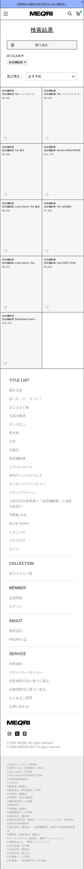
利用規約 (15, 664)
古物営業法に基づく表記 (27, 689)
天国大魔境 (17, 416)
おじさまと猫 (19, 407)
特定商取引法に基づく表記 (29, 681)
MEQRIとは (18, 639)
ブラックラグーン (22, 492)
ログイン (15, 606)
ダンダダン (17, 424)
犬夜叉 (14, 450)
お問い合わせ (19, 706)
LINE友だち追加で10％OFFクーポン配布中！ (42, 4)
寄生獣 (14, 433)
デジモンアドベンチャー (27, 484)
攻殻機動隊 (16, 62)
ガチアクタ (17, 540)
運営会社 (15, 631)
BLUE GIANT (19, 523)
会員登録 (15, 598)
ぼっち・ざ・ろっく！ (25, 399)
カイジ (14, 549)
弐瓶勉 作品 (18, 515)
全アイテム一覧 (20, 573)
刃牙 (12, 441)
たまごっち (17, 532)
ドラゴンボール (20, 467)
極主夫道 (15, 390)
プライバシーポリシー (25, 672)
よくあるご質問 (20, 698)
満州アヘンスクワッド (25, 475)
